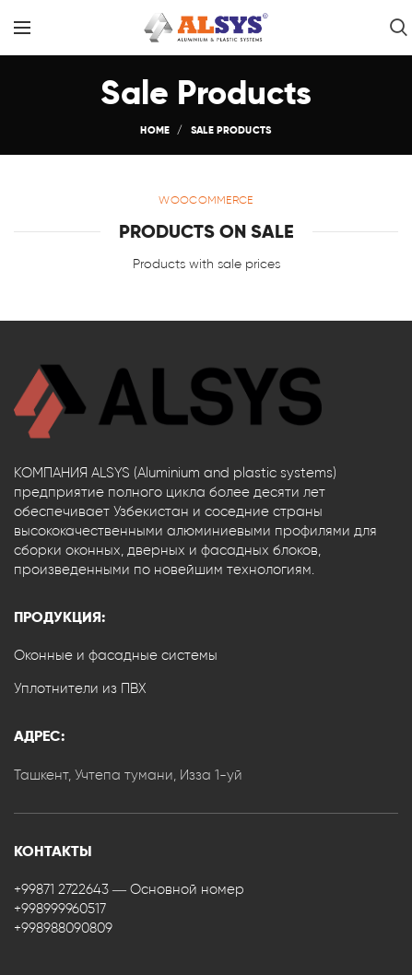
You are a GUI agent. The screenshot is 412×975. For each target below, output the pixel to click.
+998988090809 (63, 928)
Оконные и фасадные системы (116, 655)
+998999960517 (60, 908)
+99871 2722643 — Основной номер (129, 889)
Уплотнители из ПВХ (80, 688)
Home (155, 129)
